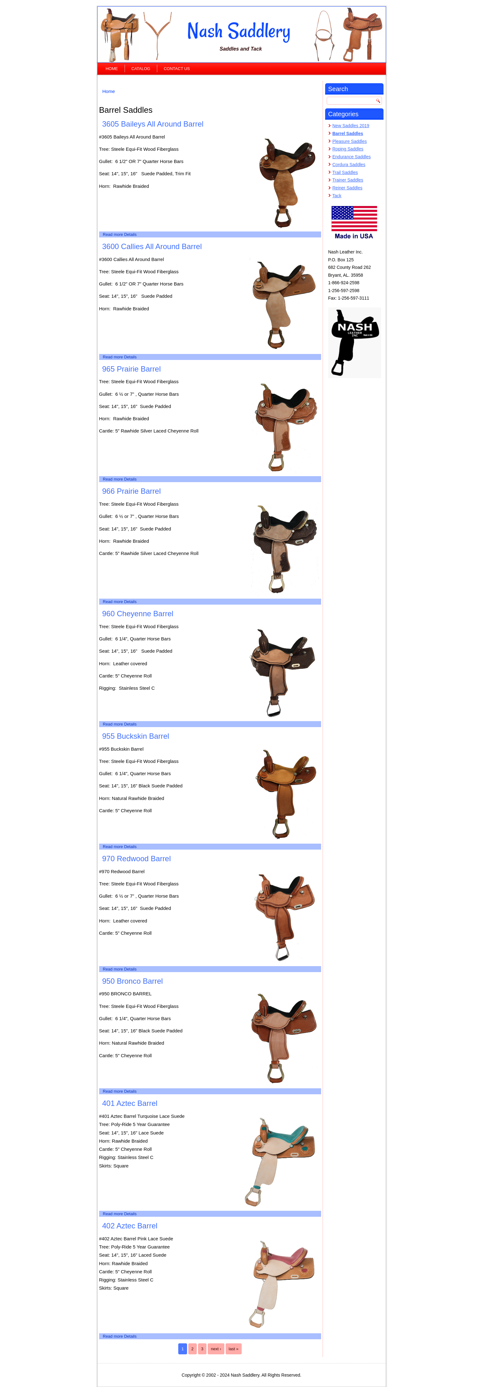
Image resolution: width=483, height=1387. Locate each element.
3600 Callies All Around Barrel (152, 246)
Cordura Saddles (348, 164)
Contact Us (177, 68)
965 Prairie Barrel (131, 369)
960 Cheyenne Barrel (138, 613)
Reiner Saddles (347, 187)
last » (234, 1348)
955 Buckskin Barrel (135, 736)
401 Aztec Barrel (130, 1103)
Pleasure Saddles (349, 141)
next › (216, 1348)
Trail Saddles (345, 172)
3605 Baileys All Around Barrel (153, 124)
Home (112, 68)
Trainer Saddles (347, 179)
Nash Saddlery (239, 30)
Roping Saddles (347, 148)
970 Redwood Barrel (136, 858)
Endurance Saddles (351, 156)
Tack (336, 195)
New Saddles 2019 (350, 125)
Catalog (140, 68)
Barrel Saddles (347, 133)
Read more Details (120, 234)
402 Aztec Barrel (130, 1225)
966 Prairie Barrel (131, 491)
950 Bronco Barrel (132, 981)
